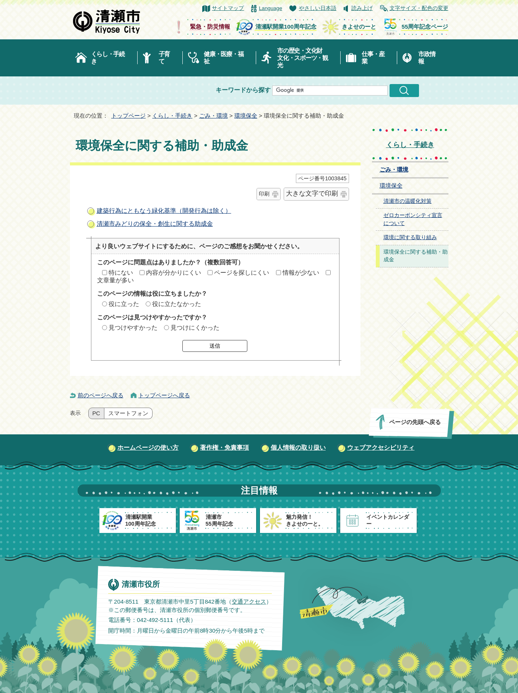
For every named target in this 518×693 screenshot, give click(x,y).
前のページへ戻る (100, 395)
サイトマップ (228, 8)
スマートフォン (128, 413)
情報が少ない (301, 272)
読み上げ (362, 8)
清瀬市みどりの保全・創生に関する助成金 (155, 223)
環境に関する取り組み (410, 237)
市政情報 (426, 58)
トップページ (128, 115)
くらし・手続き (108, 58)
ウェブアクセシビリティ (380, 447)
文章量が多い (115, 280)
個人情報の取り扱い (298, 447)
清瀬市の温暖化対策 (407, 201)
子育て (164, 58)
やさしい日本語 (317, 8)
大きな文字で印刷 (312, 193)
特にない (121, 272)
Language (270, 8)
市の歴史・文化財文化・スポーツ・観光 (302, 57)
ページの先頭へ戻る (414, 422)
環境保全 (245, 115)
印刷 (264, 194)
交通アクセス (248, 601)
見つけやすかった (133, 327)
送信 (214, 346)
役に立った (124, 304)
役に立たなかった (176, 304)
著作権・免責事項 (224, 447)
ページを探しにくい (241, 272)
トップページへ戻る (164, 395)
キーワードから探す (243, 90)
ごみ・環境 (213, 115)
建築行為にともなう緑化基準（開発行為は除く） (164, 210)
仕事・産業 (373, 58)
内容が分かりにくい (173, 272)
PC (96, 413)
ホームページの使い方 (148, 447)
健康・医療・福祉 (223, 58)
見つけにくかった (195, 327)
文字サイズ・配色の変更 (419, 8)
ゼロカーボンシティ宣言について (412, 219)
